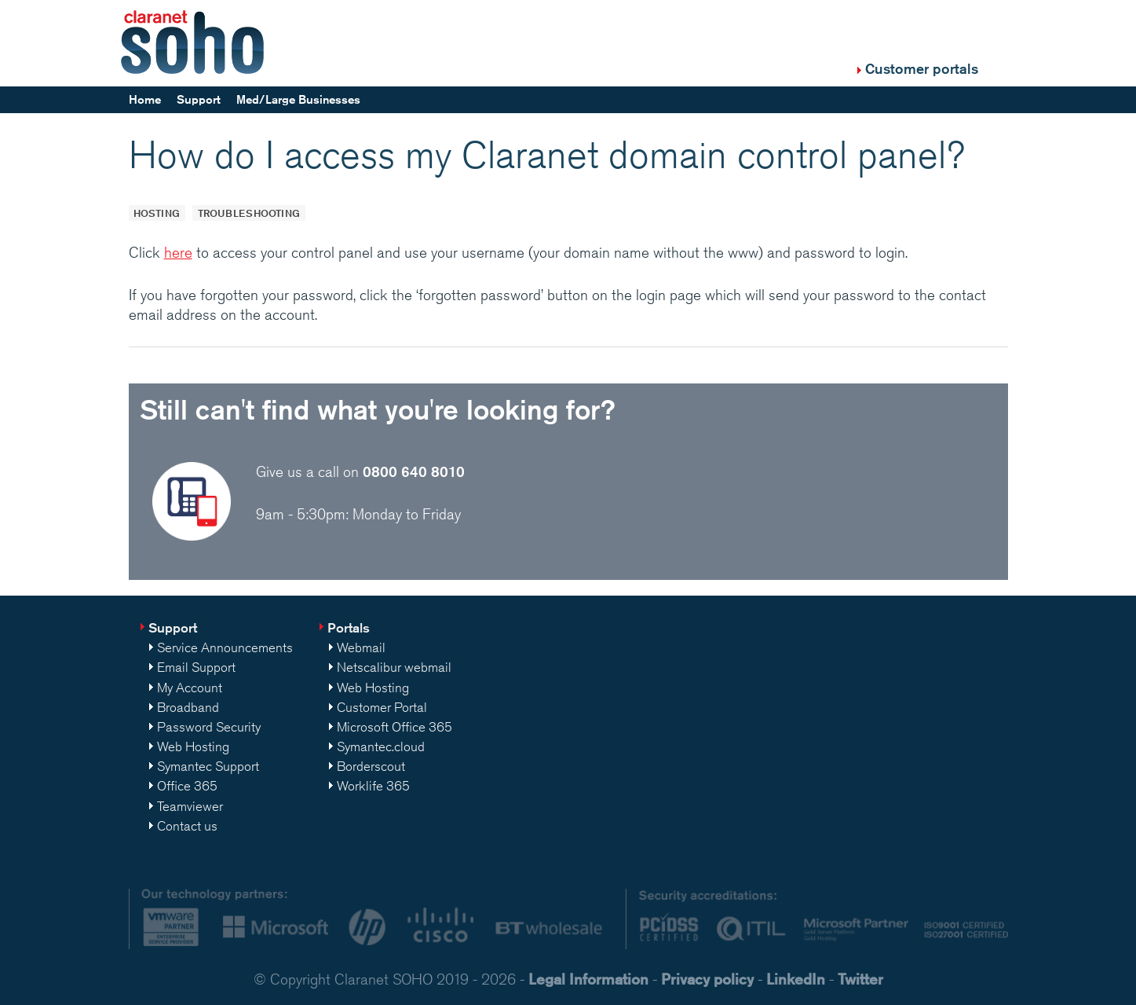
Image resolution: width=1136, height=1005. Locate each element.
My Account (189, 687)
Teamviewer (190, 806)
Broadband (188, 707)
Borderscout (371, 766)
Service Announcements (225, 647)
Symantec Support (208, 766)
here (178, 252)
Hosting (156, 213)
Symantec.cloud (381, 746)
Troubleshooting (249, 213)
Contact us (187, 826)
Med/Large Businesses (298, 99)
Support (199, 99)
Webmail (361, 647)
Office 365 (187, 786)
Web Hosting (193, 746)
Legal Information (588, 979)
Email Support (196, 667)
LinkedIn (795, 979)
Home (145, 99)
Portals (348, 627)
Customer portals (921, 68)
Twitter (860, 979)
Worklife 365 (373, 786)
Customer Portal (382, 707)
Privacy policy (707, 979)
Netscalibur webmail (394, 667)
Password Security (209, 727)
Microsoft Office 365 (394, 727)
